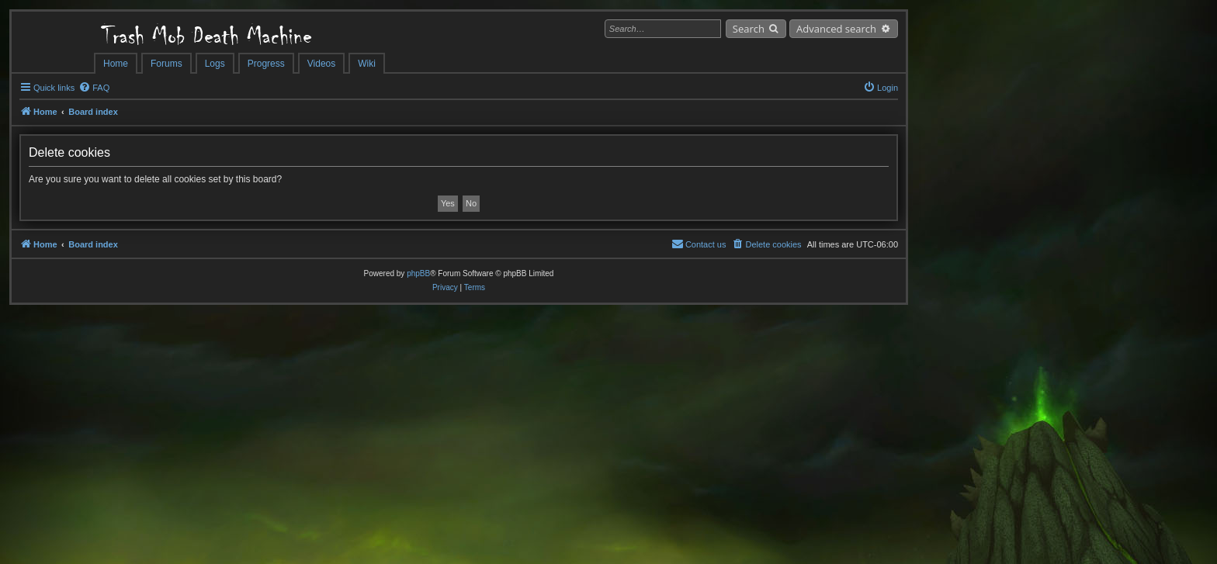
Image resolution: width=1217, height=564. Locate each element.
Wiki (367, 63)
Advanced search (836, 29)
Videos (321, 63)
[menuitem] (93, 87)
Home (115, 63)
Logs (215, 63)
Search (749, 29)
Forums (166, 63)
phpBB (418, 273)
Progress (266, 63)
